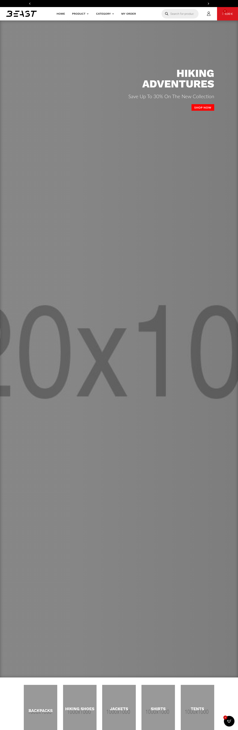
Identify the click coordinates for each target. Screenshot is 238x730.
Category (103, 13)
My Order (128, 13)
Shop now (202, 107)
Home (61, 13)
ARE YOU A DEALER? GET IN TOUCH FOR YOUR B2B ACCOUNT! (118, 3)
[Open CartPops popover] (229, 721)
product (78, 13)
